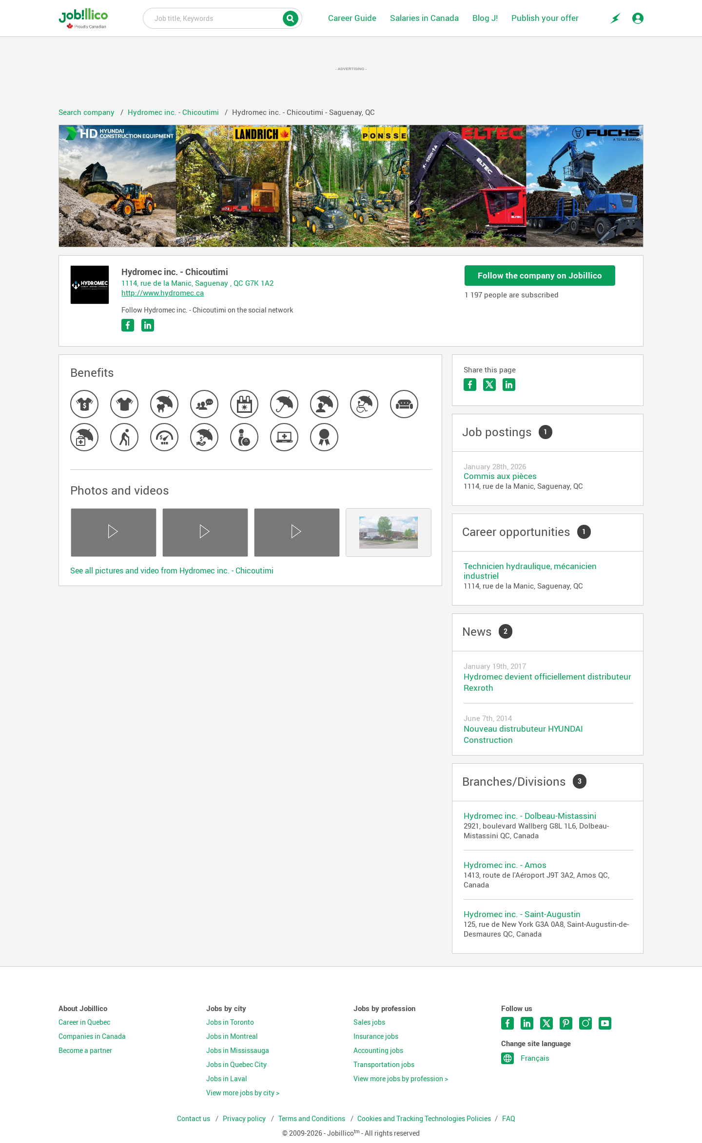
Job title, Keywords (222, 17)
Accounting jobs (378, 1050)
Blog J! (485, 17)
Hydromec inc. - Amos (505, 864)
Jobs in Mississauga (237, 1050)
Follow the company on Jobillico (540, 275)
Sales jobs (369, 1022)
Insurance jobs (375, 1036)
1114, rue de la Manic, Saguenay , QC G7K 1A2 (197, 283)
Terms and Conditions (312, 1118)
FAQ (508, 1118)
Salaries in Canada (424, 17)
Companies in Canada (92, 1036)
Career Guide (352, 17)
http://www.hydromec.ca (162, 292)
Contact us (194, 1118)
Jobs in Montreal (232, 1036)
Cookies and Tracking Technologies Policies (424, 1118)
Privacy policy (245, 1118)
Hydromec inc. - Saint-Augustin (522, 914)
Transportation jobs (383, 1064)
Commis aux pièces (500, 475)
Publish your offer (545, 17)
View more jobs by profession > (400, 1078)
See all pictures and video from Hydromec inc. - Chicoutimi (171, 570)
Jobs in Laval (226, 1078)
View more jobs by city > (242, 1092)
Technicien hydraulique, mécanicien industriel (530, 570)
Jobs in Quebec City (236, 1064)
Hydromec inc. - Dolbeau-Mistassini (530, 815)
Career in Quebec (84, 1022)
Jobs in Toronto (230, 1022)
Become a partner (85, 1050)
